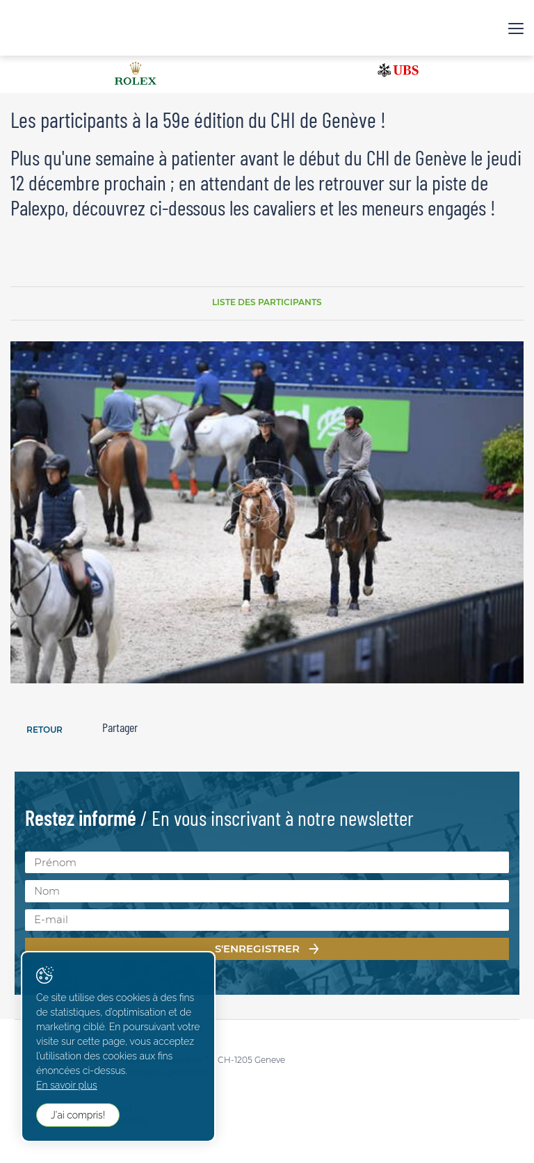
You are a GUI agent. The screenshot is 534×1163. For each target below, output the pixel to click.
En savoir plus (66, 1085)
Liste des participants (267, 302)
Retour (44, 729)
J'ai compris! (78, 1115)
